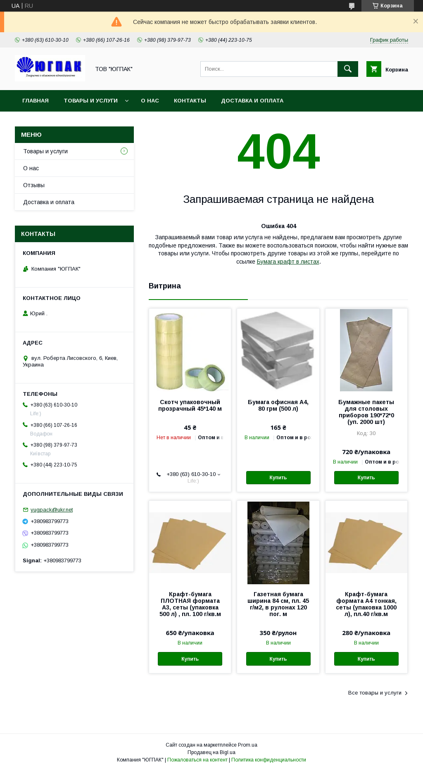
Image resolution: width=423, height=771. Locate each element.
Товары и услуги (91, 101)
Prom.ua (247, 745)
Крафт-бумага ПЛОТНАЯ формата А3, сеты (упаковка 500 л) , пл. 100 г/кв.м (190, 604)
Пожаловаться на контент (197, 760)
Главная (35, 101)
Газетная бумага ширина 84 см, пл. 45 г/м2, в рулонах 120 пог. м (278, 604)
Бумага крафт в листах (288, 261)
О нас (150, 101)
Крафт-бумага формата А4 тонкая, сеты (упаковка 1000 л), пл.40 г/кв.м (366, 604)
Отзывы (34, 185)
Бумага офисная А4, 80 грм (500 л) (278, 405)
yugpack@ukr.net (52, 510)
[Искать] (347, 69)
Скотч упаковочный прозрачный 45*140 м (190, 405)
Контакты (190, 101)
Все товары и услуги (375, 693)
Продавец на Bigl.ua (211, 752)
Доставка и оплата (252, 101)
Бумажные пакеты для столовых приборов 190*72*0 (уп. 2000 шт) (366, 412)
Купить (278, 478)
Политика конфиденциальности (268, 760)
